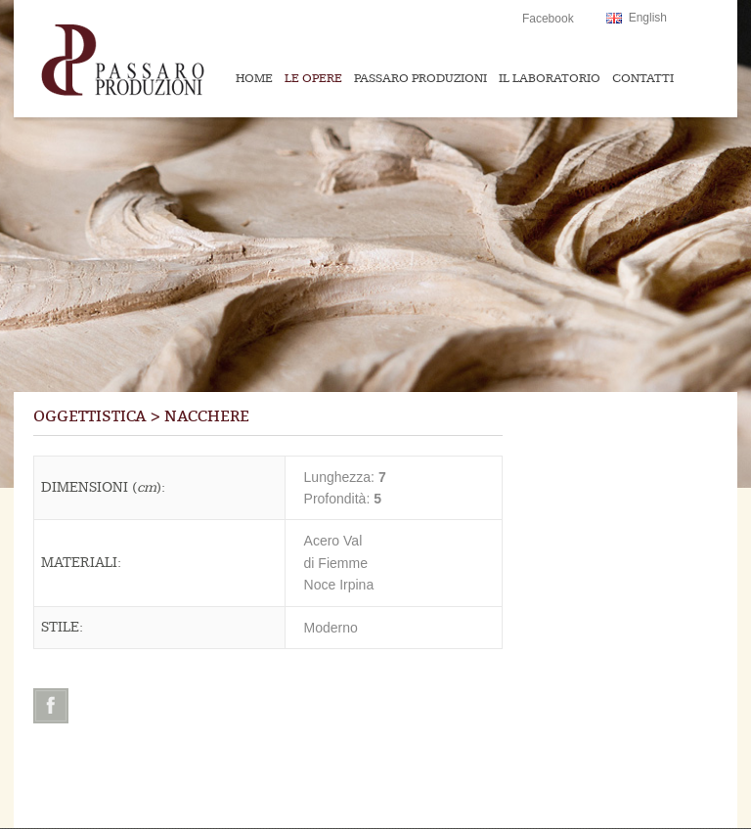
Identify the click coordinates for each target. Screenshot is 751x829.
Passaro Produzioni (420, 78)
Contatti (643, 78)
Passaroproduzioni (161, 59)
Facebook (548, 18)
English (648, 17)
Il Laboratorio (549, 78)
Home (254, 78)
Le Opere (313, 78)
